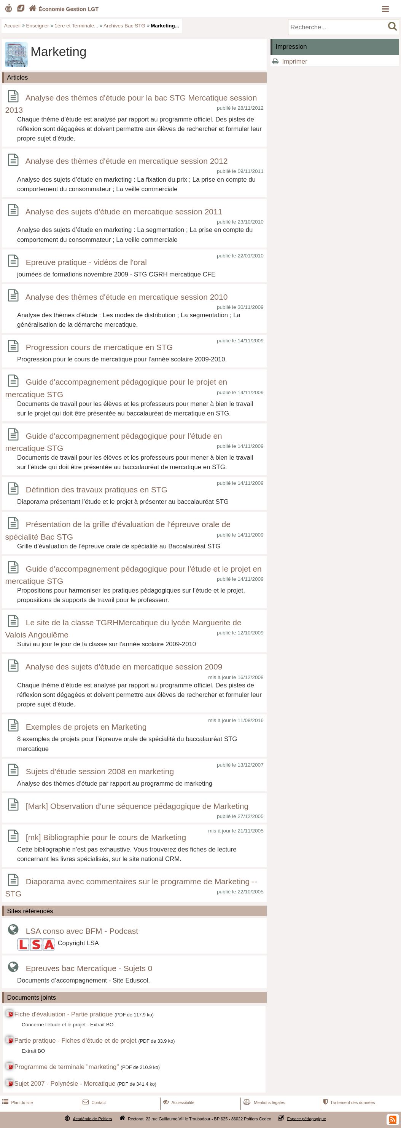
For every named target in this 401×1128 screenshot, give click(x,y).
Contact (93, 1102)
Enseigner (37, 26)
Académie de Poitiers (92, 1118)
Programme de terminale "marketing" (66, 1066)
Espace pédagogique (306, 1118)
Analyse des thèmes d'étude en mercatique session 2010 (126, 296)
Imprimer (294, 61)
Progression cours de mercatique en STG (99, 347)
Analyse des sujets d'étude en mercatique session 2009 (124, 667)
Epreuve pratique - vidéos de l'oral (86, 262)
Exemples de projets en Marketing (86, 726)
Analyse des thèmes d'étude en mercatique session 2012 (126, 161)
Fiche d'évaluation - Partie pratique (63, 1014)
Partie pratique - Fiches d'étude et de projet (75, 1040)
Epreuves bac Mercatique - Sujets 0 (89, 968)
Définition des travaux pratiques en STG (96, 490)
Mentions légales (263, 1102)
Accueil (12, 26)
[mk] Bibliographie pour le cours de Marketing (106, 837)
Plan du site (17, 1102)
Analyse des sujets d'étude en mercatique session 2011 (124, 211)
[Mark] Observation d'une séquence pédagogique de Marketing (137, 806)
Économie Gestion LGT (63, 9)
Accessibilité (177, 1102)
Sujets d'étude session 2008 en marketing (100, 771)
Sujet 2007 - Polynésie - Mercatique (64, 1083)
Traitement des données (348, 1102)
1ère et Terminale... (77, 26)
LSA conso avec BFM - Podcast (82, 931)
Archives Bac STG (124, 26)
